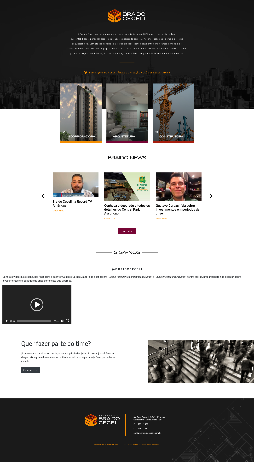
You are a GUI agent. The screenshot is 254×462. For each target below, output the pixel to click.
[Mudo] (62, 321)
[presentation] (43, 196)
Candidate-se (30, 370)
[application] (36, 304)
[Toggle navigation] (213, 12)
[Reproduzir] (6, 321)
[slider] (34, 321)
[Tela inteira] (67, 321)
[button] (36, 304)
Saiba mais (58, 210)
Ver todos (127, 231)
